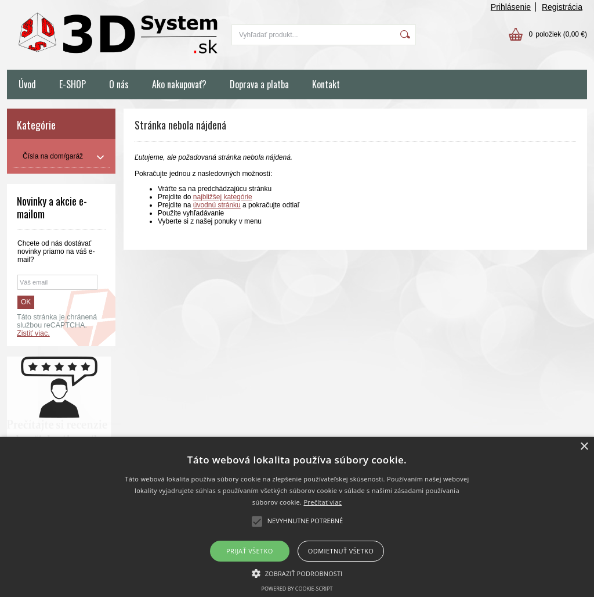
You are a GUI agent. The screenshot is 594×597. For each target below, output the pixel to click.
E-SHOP (72, 84)
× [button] (583, 447)
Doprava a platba (259, 84)
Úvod (27, 84)
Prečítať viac (322, 502)
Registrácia (562, 7)
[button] (297, 572)
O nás (119, 84)
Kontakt (326, 84)
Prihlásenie (511, 7)
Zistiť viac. (33, 333)
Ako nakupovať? (179, 84)
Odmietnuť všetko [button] (341, 550)
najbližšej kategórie (222, 197)
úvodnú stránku (217, 205)
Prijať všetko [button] (249, 550)
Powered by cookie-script (297, 588)
